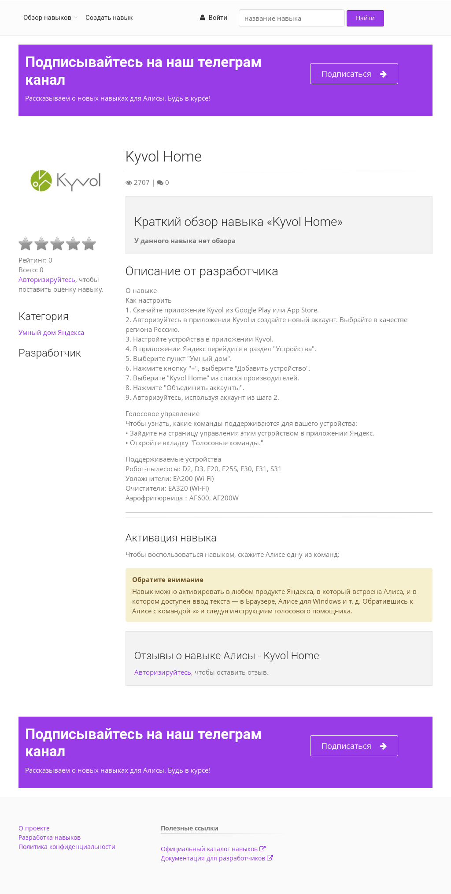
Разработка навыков (49, 837)
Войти (213, 18)
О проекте (34, 828)
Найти (365, 18)
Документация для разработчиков (217, 858)
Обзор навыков (47, 18)
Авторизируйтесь (46, 279)
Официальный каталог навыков (213, 849)
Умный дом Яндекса (51, 332)
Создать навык (109, 18)
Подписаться (354, 74)
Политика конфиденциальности (66, 846)
